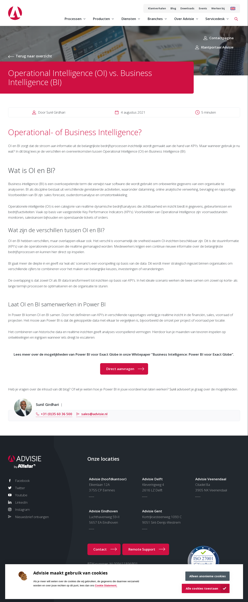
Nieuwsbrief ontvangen (32, 517)
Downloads (187, 8)
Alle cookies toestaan (202, 588)
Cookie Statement (105, 585)
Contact (100, 549)
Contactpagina (221, 38)
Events (203, 8)
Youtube (21, 495)
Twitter (20, 488)
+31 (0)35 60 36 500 (56, 414)
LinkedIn (21, 502)
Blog (173, 8)
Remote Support (141, 549)
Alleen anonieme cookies (207, 576)
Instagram (22, 509)
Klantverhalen (157, 8)
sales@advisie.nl (94, 414)
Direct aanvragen (120, 369)
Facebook (22, 480)
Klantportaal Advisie (217, 47)
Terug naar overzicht (34, 56)
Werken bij (218, 8)
